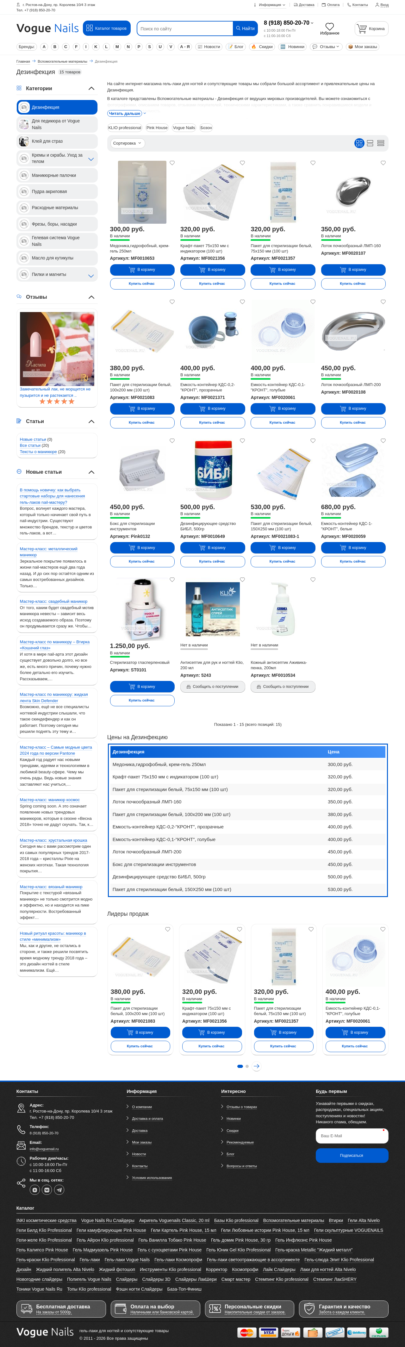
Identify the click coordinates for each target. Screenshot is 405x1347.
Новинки (292, 46)
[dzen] (35, 1190)
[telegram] (59, 1190)
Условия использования (152, 1177)
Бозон (205, 127)
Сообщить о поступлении (212, 686)
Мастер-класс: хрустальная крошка (53, 840)
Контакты (139, 1166)
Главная (23, 61)
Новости (208, 46)
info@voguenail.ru (44, 1149)
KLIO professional (124, 127)
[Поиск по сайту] (187, 29)
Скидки (261, 46)
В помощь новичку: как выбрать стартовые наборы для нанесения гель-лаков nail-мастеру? (52, 496)
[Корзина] (372, 28)
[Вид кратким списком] (380, 142)
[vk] (47, 1190)
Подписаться (351, 1155)
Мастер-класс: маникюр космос (50, 799)
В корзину (141, 269)
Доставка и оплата (147, 1118)
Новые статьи (33, 439)
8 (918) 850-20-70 (286, 23)
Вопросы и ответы (242, 1166)
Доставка (139, 1130)
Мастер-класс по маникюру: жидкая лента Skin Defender (54, 697)
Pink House (156, 127)
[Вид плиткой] (359, 143)
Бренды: (27, 46)
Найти (245, 28)
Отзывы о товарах (242, 1107)
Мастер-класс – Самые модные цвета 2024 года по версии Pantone (56, 750)
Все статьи (30, 445)
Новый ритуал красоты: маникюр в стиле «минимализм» (53, 936)
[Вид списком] (370, 142)
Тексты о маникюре (38, 451)
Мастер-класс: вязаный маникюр (51, 886)
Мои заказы (362, 46)
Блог (235, 46)
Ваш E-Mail (331, 1135)
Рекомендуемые (240, 1142)
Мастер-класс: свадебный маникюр (53, 601)
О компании (142, 1107)
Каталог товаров (106, 28)
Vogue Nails (183, 127)
